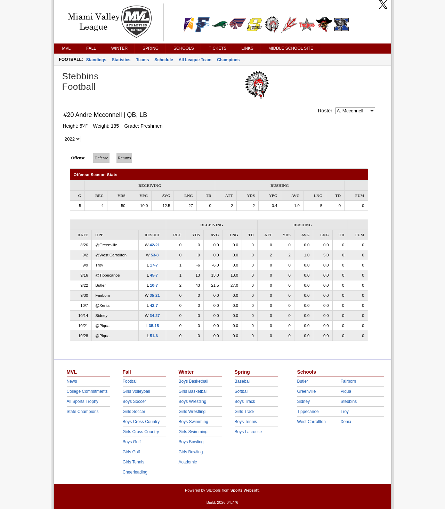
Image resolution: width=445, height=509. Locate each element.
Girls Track (244, 411)
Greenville (306, 391)
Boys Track (245, 401)
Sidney (303, 401)
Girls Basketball (193, 391)
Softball (242, 391)
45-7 (154, 275)
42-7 (154, 305)
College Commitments (87, 391)
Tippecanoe (308, 411)
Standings (96, 59)
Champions (228, 59)
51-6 (154, 336)
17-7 (154, 265)
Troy (345, 411)
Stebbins (349, 401)
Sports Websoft (244, 490)
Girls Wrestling (192, 411)
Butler (302, 381)
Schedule (163, 59)
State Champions (83, 411)
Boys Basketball (193, 381)
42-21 (154, 245)
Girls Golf (131, 452)
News (72, 381)
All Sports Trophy (82, 401)
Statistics (121, 59)
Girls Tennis (133, 462)
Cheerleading (135, 472)
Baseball (243, 381)
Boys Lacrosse (248, 431)
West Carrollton (311, 421)
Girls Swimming (193, 431)
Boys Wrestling (193, 401)
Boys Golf (132, 441)
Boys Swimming (193, 421)
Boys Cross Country (141, 421)
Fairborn (348, 381)
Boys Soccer (134, 401)
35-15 (154, 326)
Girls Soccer (134, 411)
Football (130, 381)
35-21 (154, 295)
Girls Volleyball (136, 391)
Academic (188, 462)
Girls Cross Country (141, 431)
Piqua (346, 391)
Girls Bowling (191, 452)
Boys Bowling (191, 441)
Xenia (346, 421)
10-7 (154, 285)
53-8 (155, 255)
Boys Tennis (246, 421)
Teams (142, 59)
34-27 (154, 315)
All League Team (195, 59)
